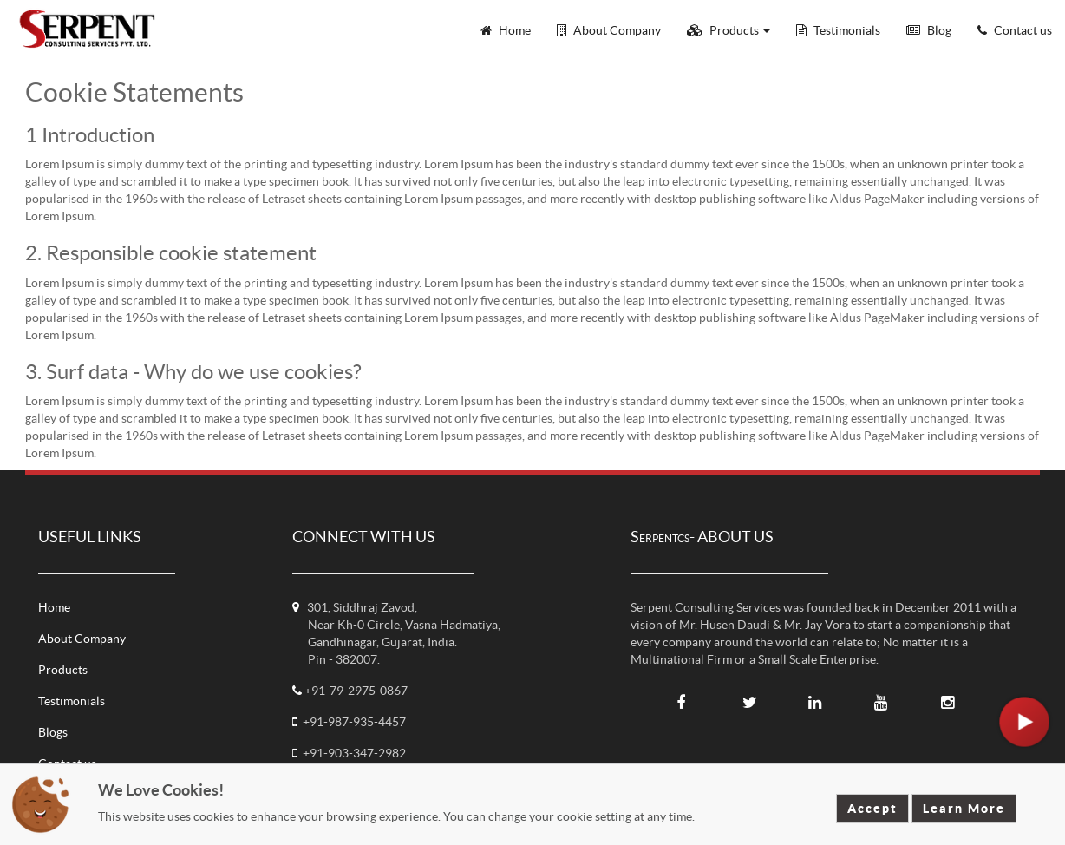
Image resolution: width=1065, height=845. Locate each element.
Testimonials (71, 701)
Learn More (964, 809)
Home (54, 607)
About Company (82, 638)
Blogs (53, 732)
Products (63, 670)
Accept (872, 809)
